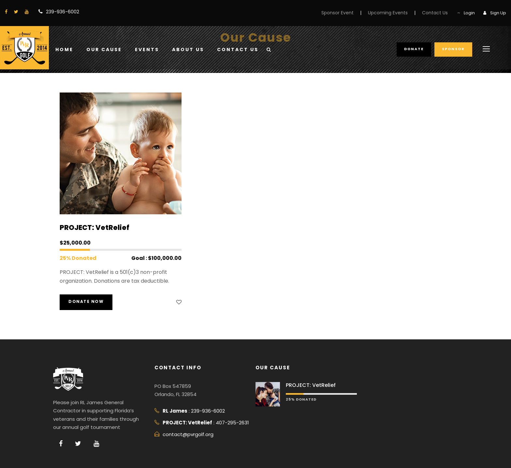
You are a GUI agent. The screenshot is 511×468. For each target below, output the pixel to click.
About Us (188, 49)
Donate (414, 48)
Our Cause (104, 49)
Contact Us (435, 12)
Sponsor (453, 48)
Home (64, 49)
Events (147, 49)
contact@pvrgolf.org (188, 434)
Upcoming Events (388, 12)
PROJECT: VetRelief (94, 227)
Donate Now (86, 301)
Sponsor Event (337, 12)
